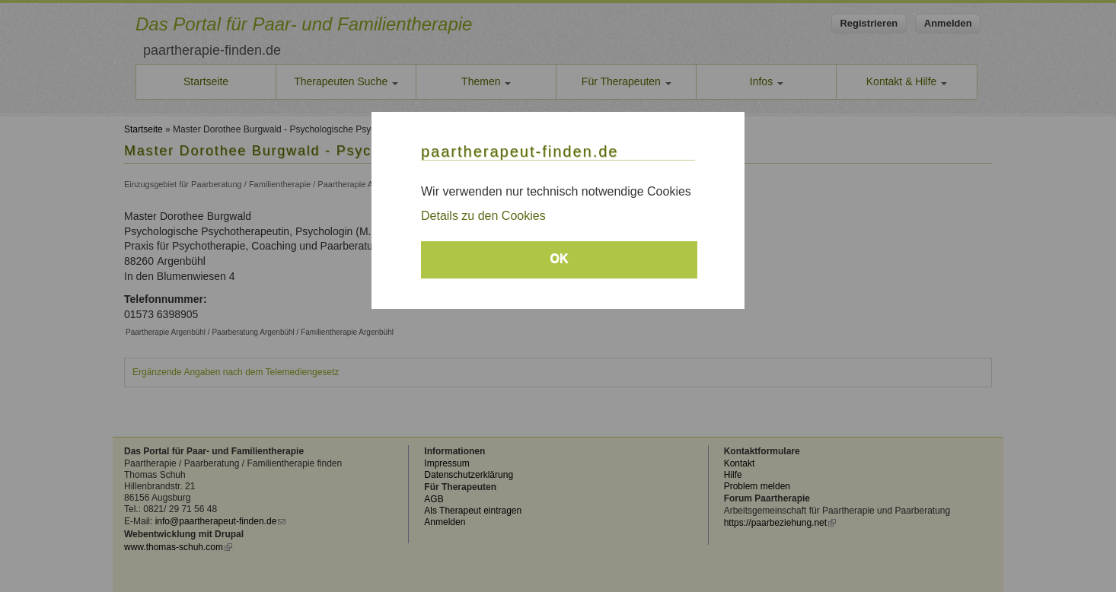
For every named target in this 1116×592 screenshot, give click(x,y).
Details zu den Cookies (483, 215)
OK (559, 258)
